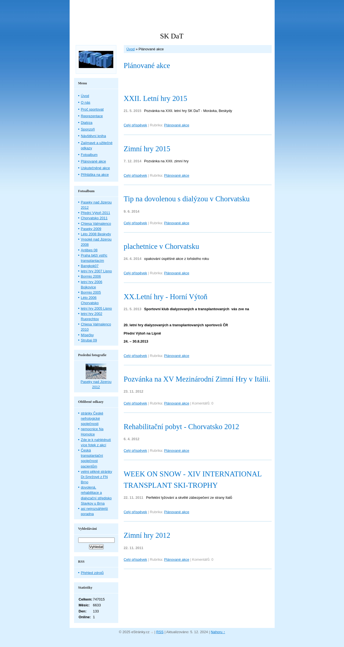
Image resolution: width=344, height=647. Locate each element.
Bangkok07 (90, 266)
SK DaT (171, 36)
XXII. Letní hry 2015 (155, 98)
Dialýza (87, 123)
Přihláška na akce (95, 175)
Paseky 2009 (91, 229)
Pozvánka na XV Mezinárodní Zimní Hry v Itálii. (197, 379)
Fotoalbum (89, 155)
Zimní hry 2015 (147, 149)
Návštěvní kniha (93, 136)
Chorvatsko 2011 (94, 218)
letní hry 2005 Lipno (96, 308)
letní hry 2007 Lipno (96, 271)
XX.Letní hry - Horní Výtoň (166, 297)
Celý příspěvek (135, 125)
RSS (160, 632)
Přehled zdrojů (92, 573)
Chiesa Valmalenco (96, 223)
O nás (85, 102)
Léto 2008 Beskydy (96, 234)
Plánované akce (176, 125)
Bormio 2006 (91, 276)
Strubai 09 (89, 340)
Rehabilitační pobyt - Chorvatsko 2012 (181, 426)
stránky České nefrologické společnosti (92, 418)
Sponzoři (88, 129)
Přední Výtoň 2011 (95, 213)
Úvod (131, 49)
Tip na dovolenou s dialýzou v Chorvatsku (187, 199)
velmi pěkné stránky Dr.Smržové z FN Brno (96, 476)
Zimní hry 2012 (147, 535)
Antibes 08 (89, 250)
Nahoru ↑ (218, 632)
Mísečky (87, 335)
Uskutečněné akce (95, 168)
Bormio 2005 (91, 292)
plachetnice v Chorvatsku (161, 246)
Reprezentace (92, 116)
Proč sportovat (92, 109)
